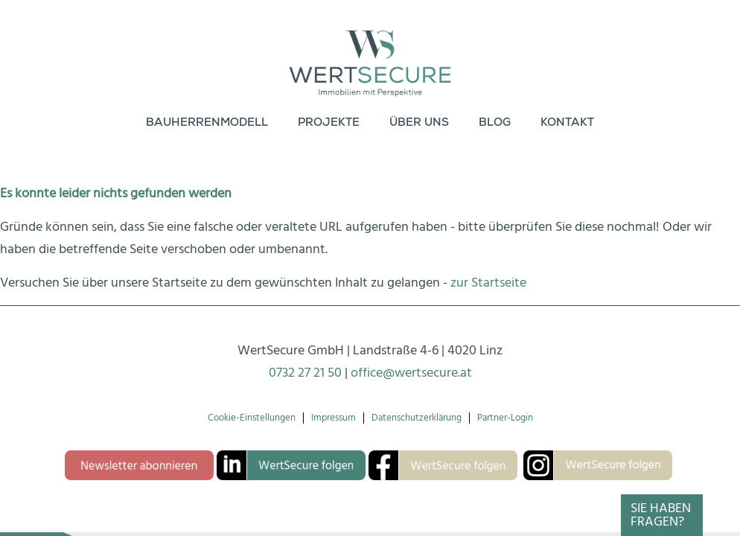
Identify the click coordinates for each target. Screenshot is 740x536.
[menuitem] (207, 122)
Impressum (333, 418)
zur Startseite (488, 282)
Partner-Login (505, 418)
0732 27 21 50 (305, 372)
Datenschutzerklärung (416, 418)
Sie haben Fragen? (661, 514)
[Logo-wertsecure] (370, 52)
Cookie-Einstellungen (252, 418)
